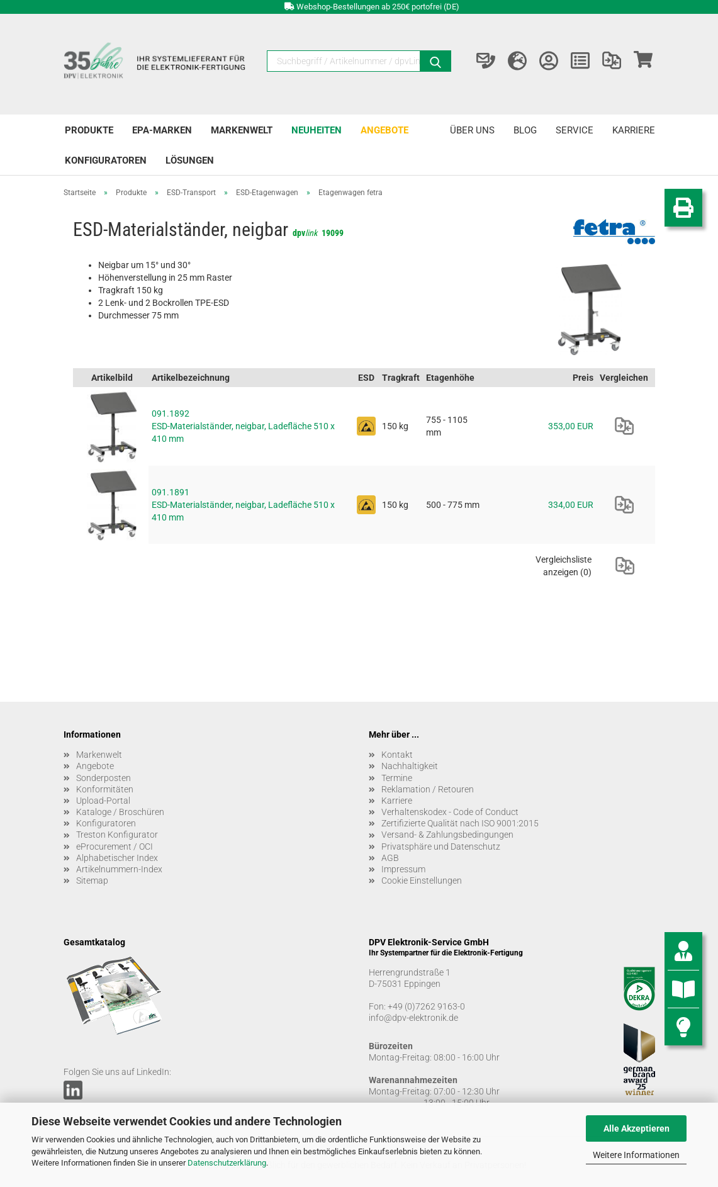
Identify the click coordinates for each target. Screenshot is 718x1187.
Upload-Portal (103, 801)
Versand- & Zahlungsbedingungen (447, 835)
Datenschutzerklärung (227, 1162)
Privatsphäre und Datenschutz (440, 846)
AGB (390, 858)
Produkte (89, 130)
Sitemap (92, 880)
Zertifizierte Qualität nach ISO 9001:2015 (460, 823)
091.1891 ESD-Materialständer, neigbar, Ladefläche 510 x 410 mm (243, 504)
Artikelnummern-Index (119, 869)
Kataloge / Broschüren (120, 812)
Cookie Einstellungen (421, 880)
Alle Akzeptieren (636, 1128)
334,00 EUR (570, 505)
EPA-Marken (162, 130)
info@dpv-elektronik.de (413, 1018)
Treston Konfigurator (117, 835)
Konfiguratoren (106, 160)
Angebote (384, 130)
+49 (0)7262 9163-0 (426, 1006)
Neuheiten (316, 130)
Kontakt (397, 755)
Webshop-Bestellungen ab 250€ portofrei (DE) (377, 6)
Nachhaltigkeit (409, 766)
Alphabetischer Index (117, 858)
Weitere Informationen (636, 1155)
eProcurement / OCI (114, 846)
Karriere (633, 130)
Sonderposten (103, 778)
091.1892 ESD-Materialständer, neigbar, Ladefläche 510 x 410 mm (243, 426)
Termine (396, 778)
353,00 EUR (570, 426)
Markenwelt (241, 130)
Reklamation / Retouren (427, 789)
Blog (525, 130)
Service (574, 130)
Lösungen (189, 160)
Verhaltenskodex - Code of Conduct (450, 812)
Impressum (403, 869)
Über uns (472, 130)
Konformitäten (104, 789)
